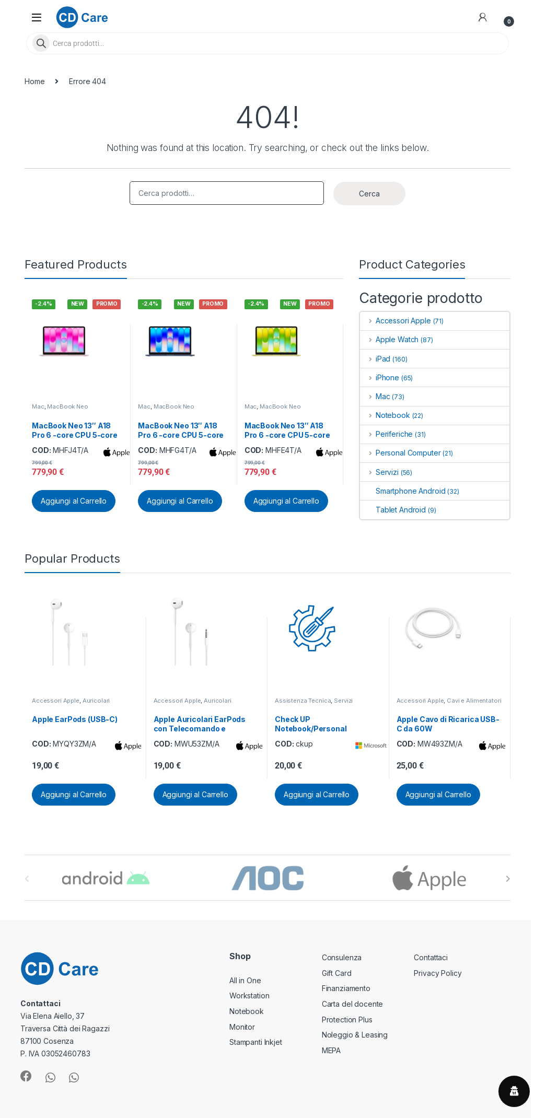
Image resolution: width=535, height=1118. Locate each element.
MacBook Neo (67, 406)
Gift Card (337, 973)
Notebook (385, 415)
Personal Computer (400, 452)
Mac (38, 406)
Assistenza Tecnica (303, 700)
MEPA (331, 1050)
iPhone (379, 377)
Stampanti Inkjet (255, 1042)
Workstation (249, 995)
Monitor (242, 1026)
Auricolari (96, 700)
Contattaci (431, 957)
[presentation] (508, 878)
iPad (375, 358)
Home (34, 81)
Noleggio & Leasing (355, 1034)
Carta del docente (352, 1003)
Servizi (379, 472)
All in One (245, 980)
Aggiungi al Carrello (74, 500)
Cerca (369, 193)
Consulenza (342, 957)
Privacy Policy (437, 973)
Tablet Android (393, 509)
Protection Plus (347, 1019)
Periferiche (386, 433)
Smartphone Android (402, 490)
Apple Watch (389, 339)
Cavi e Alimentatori (474, 700)
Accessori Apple (395, 320)
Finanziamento (346, 988)
